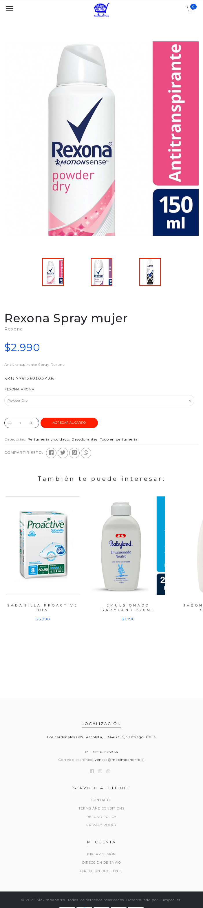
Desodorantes (85, 439)
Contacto (101, 800)
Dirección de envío (101, 863)
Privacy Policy (101, 825)
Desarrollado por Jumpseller (153, 900)
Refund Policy (101, 817)
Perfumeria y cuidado (48, 439)
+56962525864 (104, 752)
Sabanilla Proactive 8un (42, 607)
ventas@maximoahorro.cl (120, 759)
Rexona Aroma (19, 389)
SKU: (10, 378)
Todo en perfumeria (119, 439)
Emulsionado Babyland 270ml (128, 607)
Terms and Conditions (101, 808)
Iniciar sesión (101, 854)
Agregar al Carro (69, 423)
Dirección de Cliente (101, 871)
